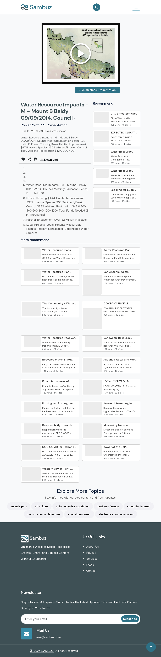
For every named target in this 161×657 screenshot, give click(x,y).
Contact (89, 570)
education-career (79, 514)
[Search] (96, 7)
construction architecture (43, 514)
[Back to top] (151, 647)
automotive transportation (72, 506)
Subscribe (130, 619)
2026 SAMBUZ (42, 651)
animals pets (19, 506)
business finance (108, 506)
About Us (91, 546)
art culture (41, 506)
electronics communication (116, 514)
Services (90, 558)
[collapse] (136, 7)
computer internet (138, 506)
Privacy (89, 552)
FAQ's (88, 564)
